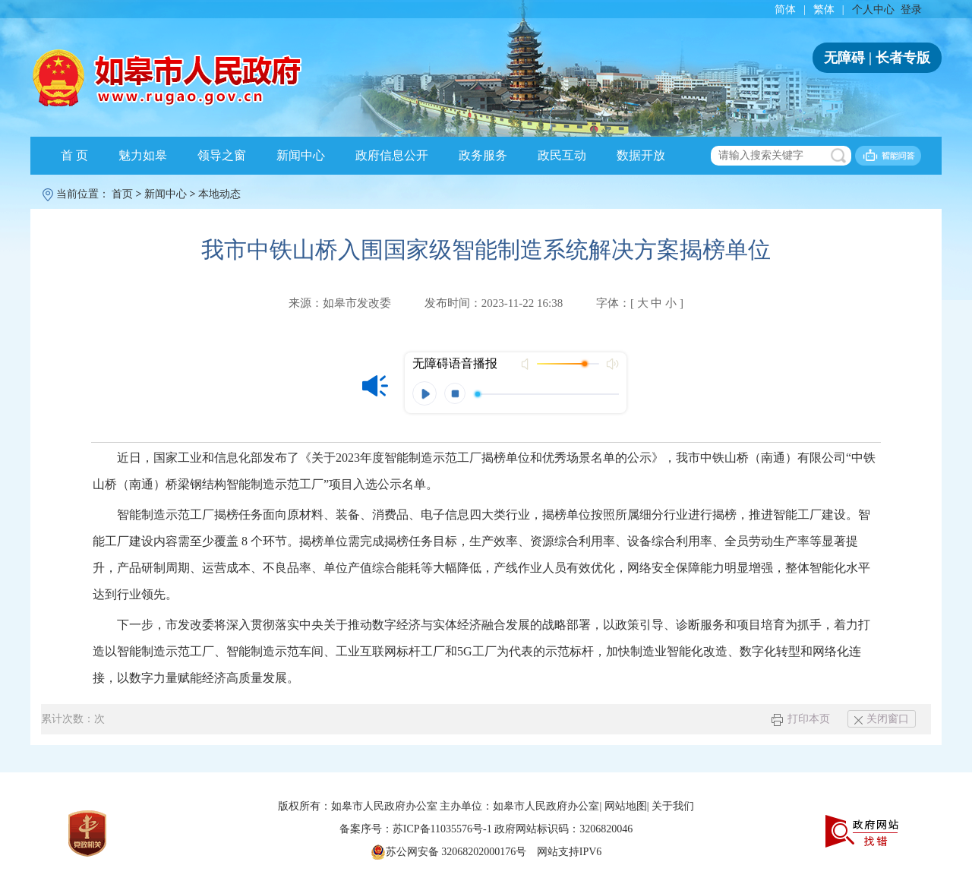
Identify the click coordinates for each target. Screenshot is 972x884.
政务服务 (483, 155)
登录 (911, 9)
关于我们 (673, 806)
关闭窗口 (881, 719)
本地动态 (219, 194)
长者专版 (903, 57)
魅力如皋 (142, 155)
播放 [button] (424, 393)
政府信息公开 (391, 155)
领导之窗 (221, 155)
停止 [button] (454, 393)
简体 (785, 9)
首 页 (74, 155)
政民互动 (562, 155)
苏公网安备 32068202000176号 (449, 852)
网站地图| (626, 806)
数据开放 (641, 155)
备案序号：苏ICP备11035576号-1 (416, 829)
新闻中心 (300, 155)
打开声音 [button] (527, 364)
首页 (122, 194)
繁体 (824, 9)
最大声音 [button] (612, 364)
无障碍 (844, 57)
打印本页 (801, 719)
